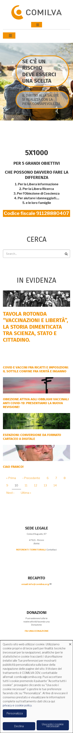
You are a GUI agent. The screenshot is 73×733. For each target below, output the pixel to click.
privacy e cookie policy (17, 705)
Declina (19, 726)
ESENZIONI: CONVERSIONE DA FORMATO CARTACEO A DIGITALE (32, 437)
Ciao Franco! (13, 467)
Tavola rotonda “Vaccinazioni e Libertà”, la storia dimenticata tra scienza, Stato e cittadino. (35, 327)
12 (37, 485)
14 (57, 485)
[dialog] (36, 686)
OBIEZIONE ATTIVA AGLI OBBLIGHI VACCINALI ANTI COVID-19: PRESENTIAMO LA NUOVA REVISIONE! (36, 403)
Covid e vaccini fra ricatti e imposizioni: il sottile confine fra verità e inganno (36, 369)
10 (18, 486)
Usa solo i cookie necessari (53, 725)
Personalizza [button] (15, 713)
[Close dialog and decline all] (70, 642)
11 (27, 485)
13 (47, 485)
